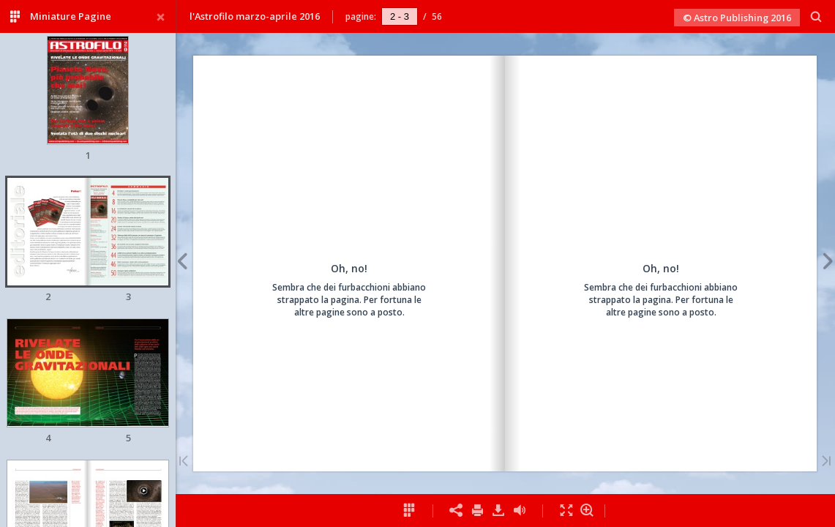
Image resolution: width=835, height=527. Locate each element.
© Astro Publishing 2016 (737, 17)
